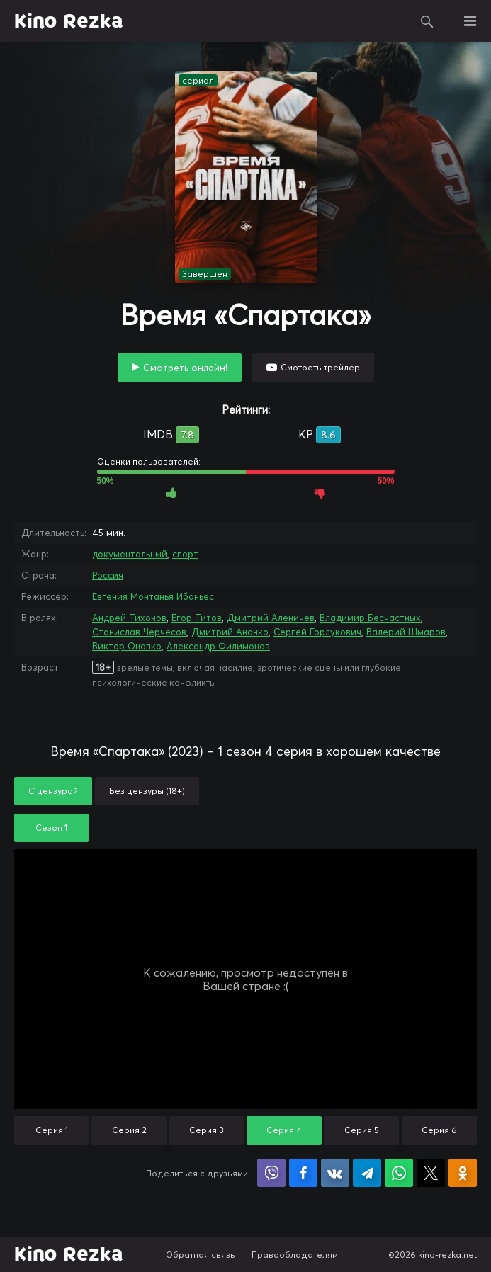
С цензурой (53, 790)
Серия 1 (51, 1130)
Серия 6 (439, 1130)
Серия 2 (129, 1130)
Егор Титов (196, 617)
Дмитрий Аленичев (271, 617)
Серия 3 (206, 1130)
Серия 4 (284, 1130)
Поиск (427, 21)
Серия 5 (361, 1130)
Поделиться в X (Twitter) (431, 1173)
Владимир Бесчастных (370, 617)
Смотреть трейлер (320, 367)
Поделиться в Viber (271, 1173)
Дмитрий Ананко (230, 631)
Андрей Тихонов (129, 617)
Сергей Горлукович (317, 631)
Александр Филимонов (218, 646)
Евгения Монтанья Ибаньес (153, 596)
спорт (185, 554)
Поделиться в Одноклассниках (462, 1173)
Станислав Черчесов (139, 631)
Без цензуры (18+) (147, 790)
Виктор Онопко (127, 646)
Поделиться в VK (335, 1173)
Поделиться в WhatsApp (399, 1173)
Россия (107, 575)
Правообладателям (295, 1254)
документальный (129, 554)
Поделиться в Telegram (367, 1173)
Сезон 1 (51, 827)
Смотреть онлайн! (185, 367)
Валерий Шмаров (406, 631)
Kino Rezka (68, 21)
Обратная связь (200, 1254)
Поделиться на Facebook (303, 1173)
